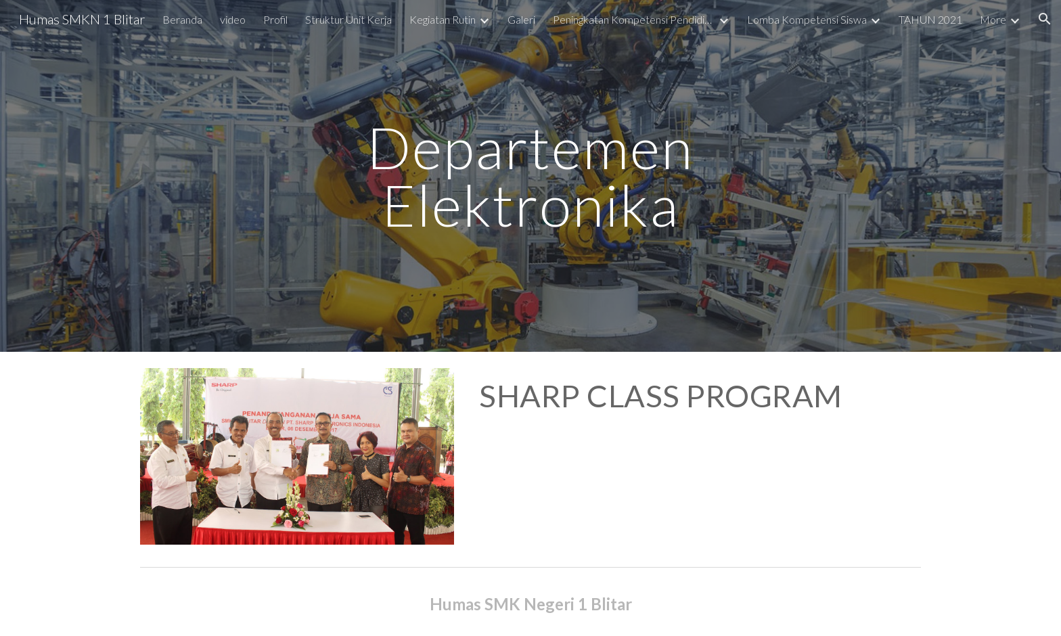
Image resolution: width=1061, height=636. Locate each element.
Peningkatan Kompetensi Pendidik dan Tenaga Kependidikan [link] (634, 19)
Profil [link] (275, 19)
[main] (530, 176)
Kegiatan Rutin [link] (442, 19)
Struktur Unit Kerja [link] (348, 19)
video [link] (233, 19)
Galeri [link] (521, 19)
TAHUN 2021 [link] (930, 19)
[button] (1045, 19)
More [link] (993, 19)
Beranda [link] (182, 19)
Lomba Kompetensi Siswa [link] (807, 19)
